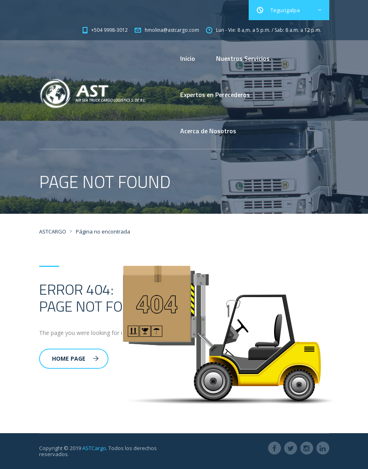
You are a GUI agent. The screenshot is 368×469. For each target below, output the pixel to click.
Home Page (75, 358)
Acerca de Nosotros (208, 131)
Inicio (187, 58)
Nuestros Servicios (243, 58)
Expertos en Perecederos (215, 94)
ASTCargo (94, 448)
